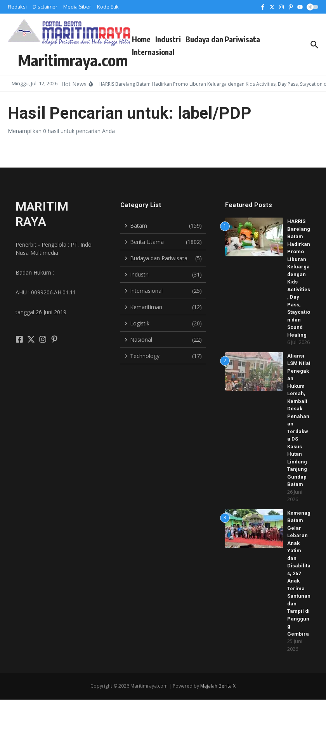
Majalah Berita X (218, 686)
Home (141, 39)
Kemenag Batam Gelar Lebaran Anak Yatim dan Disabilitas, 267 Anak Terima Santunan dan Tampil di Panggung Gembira (298, 573)
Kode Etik (108, 6)
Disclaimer (45, 6)
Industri (168, 39)
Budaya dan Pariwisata (223, 39)
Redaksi (17, 6)
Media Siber (77, 6)
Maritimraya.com (73, 60)
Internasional (153, 52)
